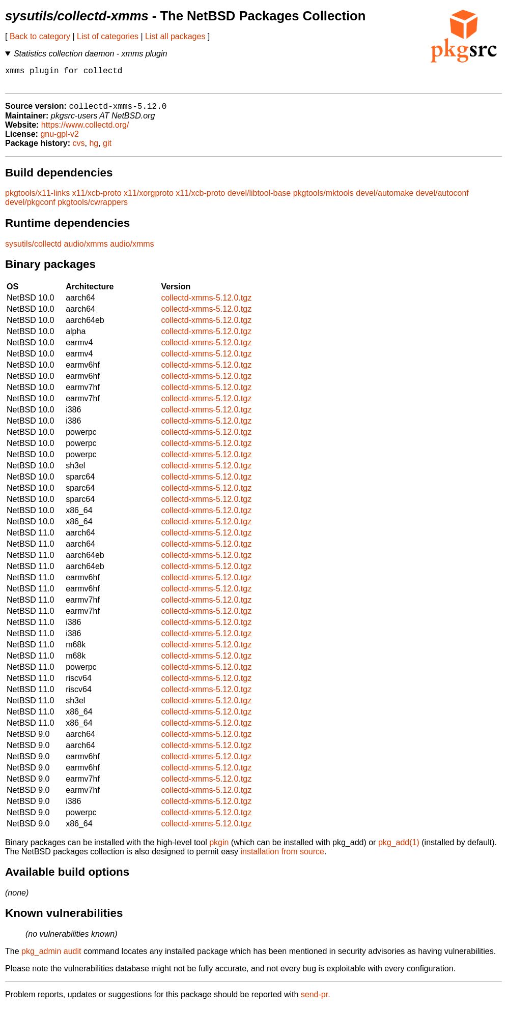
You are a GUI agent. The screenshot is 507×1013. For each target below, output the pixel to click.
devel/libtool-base (259, 198)
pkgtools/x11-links (37, 198)
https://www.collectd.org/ (85, 130)
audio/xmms (86, 249)
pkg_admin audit (51, 956)
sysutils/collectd (33, 249)
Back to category (40, 36)
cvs (79, 148)
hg (93, 148)
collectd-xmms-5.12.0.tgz (206, 303)
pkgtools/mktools (323, 198)
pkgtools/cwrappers (93, 207)
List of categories (107, 36)
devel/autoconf (442, 198)
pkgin (219, 848)
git (107, 148)
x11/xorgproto (149, 198)
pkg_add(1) (398, 848)
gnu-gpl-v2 (59, 139)
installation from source (282, 857)
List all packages (175, 36)
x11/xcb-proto (97, 198)
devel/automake (384, 198)
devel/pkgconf (30, 207)
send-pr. (315, 1000)
